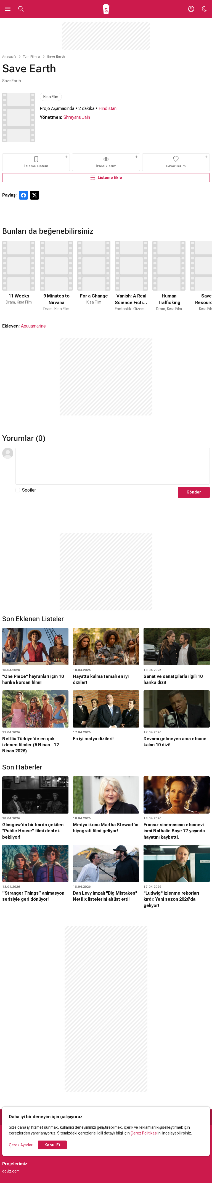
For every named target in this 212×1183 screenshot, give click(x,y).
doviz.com (11, 1171)
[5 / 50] (169, 276)
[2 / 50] (56, 276)
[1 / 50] (18, 276)
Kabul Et (52, 1145)
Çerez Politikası (144, 1133)
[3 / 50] (93, 276)
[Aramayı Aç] (20, 8)
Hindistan (107, 108)
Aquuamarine (33, 326)
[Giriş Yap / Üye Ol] (191, 8)
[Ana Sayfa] (106, 8)
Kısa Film (50, 97)
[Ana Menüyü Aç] (7, 8)
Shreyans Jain (76, 117)
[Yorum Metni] (112, 466)
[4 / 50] (131, 276)
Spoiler (29, 490)
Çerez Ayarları (21, 1145)
